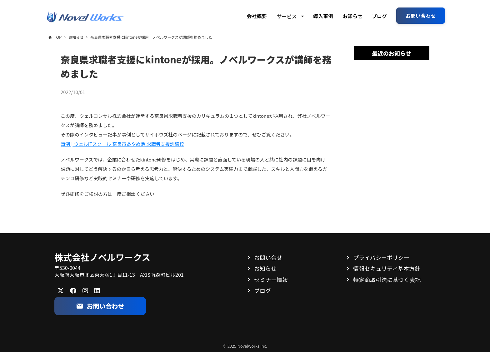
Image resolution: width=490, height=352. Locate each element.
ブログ (379, 16)
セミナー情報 (271, 279)
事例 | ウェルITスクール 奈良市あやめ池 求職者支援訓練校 (122, 144)
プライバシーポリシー (381, 257)
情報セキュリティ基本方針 (386, 268)
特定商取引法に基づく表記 (387, 279)
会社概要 (257, 16)
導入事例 (323, 16)
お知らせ (352, 16)
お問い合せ (268, 257)
